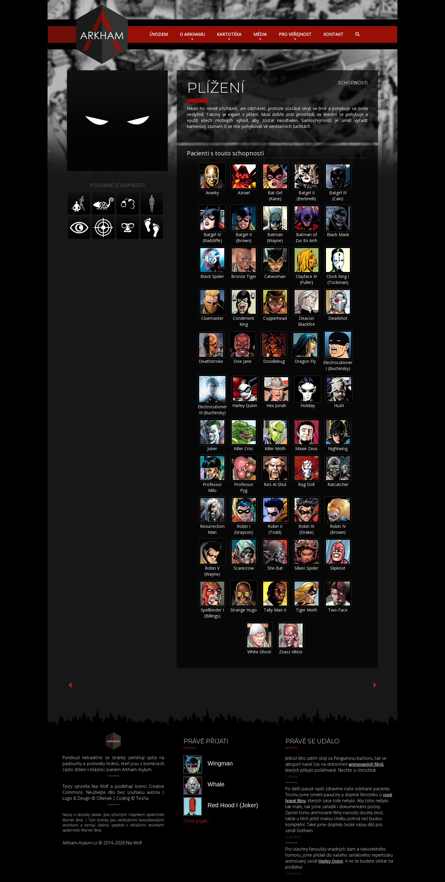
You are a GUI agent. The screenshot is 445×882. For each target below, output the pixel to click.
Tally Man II (275, 610)
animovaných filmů (366, 764)
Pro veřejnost (295, 35)
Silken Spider (306, 568)
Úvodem (159, 34)
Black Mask (338, 234)
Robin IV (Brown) (338, 529)
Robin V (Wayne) (212, 571)
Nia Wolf (100, 786)
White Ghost (259, 652)
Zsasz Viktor (291, 652)
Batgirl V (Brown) (244, 237)
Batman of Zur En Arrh (306, 237)
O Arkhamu (192, 35)
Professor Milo (212, 487)
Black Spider (212, 276)
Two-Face (338, 610)
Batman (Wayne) (275, 237)
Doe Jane (243, 361)
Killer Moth (275, 448)
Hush (339, 405)
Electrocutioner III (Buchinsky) (212, 409)
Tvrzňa (142, 798)
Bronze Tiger (243, 276)
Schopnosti (353, 82)
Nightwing (338, 448)
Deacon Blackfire (306, 321)
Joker (212, 448)
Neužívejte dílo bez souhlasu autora (123, 792)
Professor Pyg (243, 487)
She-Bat (275, 568)
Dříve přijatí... (196, 821)
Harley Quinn (244, 405)
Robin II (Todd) (275, 529)
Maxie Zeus (306, 448)
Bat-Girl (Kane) (275, 195)
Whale (216, 784)
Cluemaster (212, 318)
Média (260, 35)
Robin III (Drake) (306, 529)
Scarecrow (244, 568)
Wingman (220, 763)
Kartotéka (229, 35)
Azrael (244, 192)
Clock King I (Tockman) (338, 279)
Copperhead (275, 318)
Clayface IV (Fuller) (306, 279)
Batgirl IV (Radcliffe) (212, 237)
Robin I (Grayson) (243, 529)
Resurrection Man (212, 529)
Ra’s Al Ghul (275, 484)
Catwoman (275, 276)
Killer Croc (243, 448)
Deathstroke (211, 361)
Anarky (212, 192)
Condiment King (243, 321)
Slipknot (337, 568)
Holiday (308, 405)
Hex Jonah (276, 405)
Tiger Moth (306, 610)
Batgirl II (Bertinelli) (306, 195)
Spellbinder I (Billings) (212, 613)
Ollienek (104, 798)
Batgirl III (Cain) (338, 195)
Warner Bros (73, 820)
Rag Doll (306, 484)
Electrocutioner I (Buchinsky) (338, 365)
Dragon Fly (305, 361)
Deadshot (338, 318)
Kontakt (333, 34)
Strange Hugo (243, 610)
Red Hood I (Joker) (233, 805)
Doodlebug (274, 361)
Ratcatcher (337, 484)
